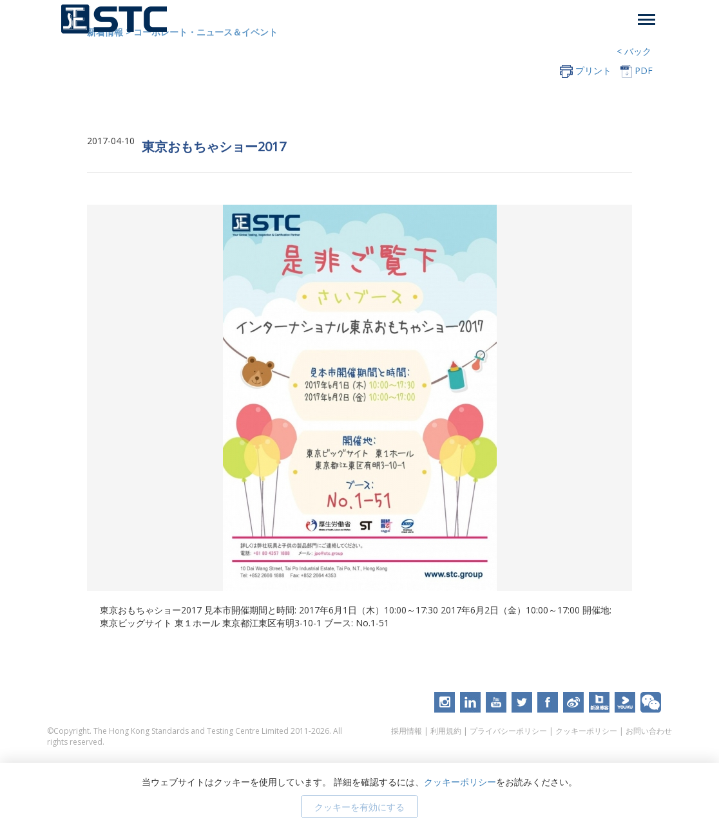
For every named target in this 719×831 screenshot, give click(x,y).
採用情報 (406, 733)
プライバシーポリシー (508, 733)
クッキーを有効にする (359, 807)
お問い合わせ (649, 733)
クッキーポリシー (586, 733)
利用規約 (445, 733)
